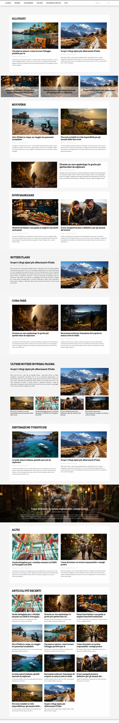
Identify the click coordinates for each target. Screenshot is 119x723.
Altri (66, 3)
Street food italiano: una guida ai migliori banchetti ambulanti (19, 91)
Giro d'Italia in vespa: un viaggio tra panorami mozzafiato (26, 645)
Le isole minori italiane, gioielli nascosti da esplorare (25, 675)
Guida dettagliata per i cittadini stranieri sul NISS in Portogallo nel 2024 (46, 413)
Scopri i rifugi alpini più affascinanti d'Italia (80, 51)
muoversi (17, 3)
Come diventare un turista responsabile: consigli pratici (59, 509)
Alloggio (8, 3)
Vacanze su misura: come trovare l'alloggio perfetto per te (59, 645)
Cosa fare (40, 3)
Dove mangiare (28, 3)
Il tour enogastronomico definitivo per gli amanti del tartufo (70, 413)
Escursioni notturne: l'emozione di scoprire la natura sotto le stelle (97, 413)
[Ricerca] (102, 3)
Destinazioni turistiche (53, 3)
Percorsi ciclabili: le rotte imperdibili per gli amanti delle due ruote (80, 138)
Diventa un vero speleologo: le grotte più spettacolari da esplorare (59, 91)
